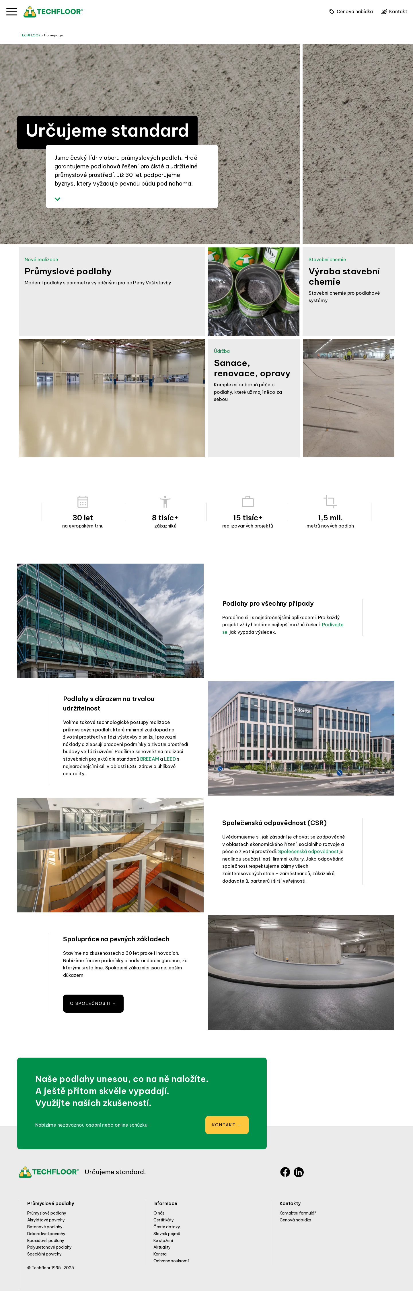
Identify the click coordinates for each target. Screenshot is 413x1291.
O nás (159, 1213)
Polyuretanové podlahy (49, 1247)
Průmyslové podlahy (46, 1213)
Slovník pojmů (166, 1233)
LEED (170, 759)
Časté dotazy (166, 1226)
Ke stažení (163, 1240)
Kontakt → (227, 1124)
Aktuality (162, 1247)
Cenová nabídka (295, 1220)
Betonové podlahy (45, 1226)
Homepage (53, 35)
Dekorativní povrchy (46, 1233)
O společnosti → (93, 1003)
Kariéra (160, 1254)
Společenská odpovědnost (308, 851)
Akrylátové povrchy (46, 1220)
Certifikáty (163, 1220)
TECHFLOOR (30, 35)
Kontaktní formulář (298, 1213)
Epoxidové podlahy (45, 1240)
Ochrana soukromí (171, 1261)
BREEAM (149, 759)
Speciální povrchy (44, 1254)
